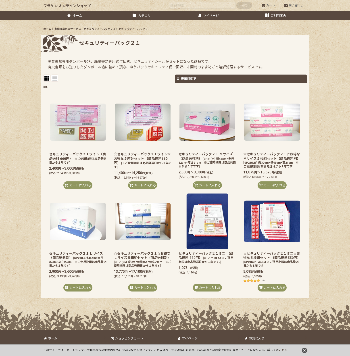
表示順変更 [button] (186, 79)
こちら (283, 350)
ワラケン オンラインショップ (67, 6)
